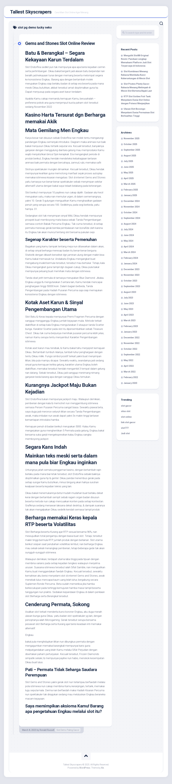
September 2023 (132, 287)
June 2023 (129, 304)
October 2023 (130, 281)
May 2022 (128, 361)
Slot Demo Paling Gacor (67, 731)
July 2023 (128, 298)
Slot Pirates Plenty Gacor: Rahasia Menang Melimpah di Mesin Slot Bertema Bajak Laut (136, 88)
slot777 (125, 429)
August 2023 (130, 293)
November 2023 (131, 276)
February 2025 (131, 190)
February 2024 (131, 259)
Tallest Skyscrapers (31, 12)
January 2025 (130, 196)
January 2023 (130, 332)
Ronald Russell (47, 731)
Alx (102, 768)
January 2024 (130, 264)
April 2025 (129, 179)
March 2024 (130, 253)
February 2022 (131, 378)
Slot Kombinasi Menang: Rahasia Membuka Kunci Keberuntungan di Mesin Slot (135, 76)
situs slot (125, 412)
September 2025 (132, 151)
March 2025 (130, 185)
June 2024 (129, 236)
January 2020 (130, 384)
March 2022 (130, 372)
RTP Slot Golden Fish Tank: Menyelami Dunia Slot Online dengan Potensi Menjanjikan (136, 101)
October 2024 (130, 213)
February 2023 (131, 327)
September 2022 (132, 355)
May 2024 (128, 242)
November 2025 (131, 139)
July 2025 (128, 162)
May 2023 (128, 310)
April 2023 (129, 316)
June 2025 (129, 168)
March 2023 (130, 321)
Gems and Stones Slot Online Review (62, 44)
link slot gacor (128, 423)
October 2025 (130, 145)
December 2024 (131, 202)
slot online (126, 418)
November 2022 (131, 344)
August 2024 (130, 225)
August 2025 (130, 156)
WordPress (84, 768)
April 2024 (129, 247)
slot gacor (126, 406)
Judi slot (125, 434)
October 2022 (130, 350)
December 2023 (131, 270)
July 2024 (128, 230)
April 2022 (129, 367)
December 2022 (131, 338)
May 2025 (128, 173)
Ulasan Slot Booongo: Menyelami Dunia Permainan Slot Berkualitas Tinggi (137, 113)
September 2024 (132, 219)
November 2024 (131, 207)
